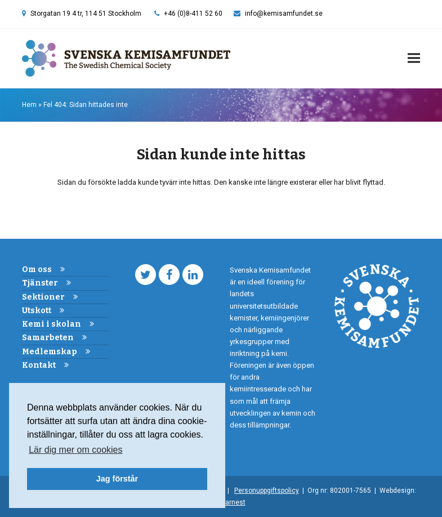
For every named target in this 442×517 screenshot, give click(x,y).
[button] (414, 58)
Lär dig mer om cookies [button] (75, 449)
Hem (29, 105)
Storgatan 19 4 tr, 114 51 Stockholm (85, 13)
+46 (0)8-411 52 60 (193, 13)
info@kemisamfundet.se (284, 13)
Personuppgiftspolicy (266, 490)
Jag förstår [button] (117, 478)
